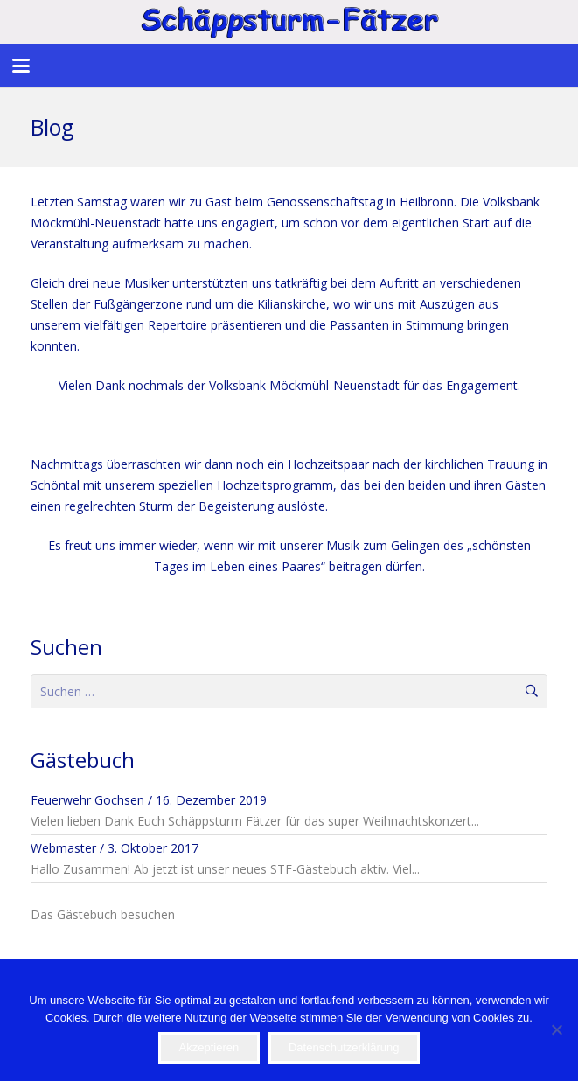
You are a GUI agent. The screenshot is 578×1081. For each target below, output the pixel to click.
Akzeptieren (209, 1047)
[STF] (289, 21)
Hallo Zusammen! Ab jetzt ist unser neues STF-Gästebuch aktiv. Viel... (225, 869)
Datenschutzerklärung (344, 1047)
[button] (21, 65)
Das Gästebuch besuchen (103, 914)
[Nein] (556, 1029)
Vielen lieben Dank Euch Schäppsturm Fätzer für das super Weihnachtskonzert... (255, 820)
